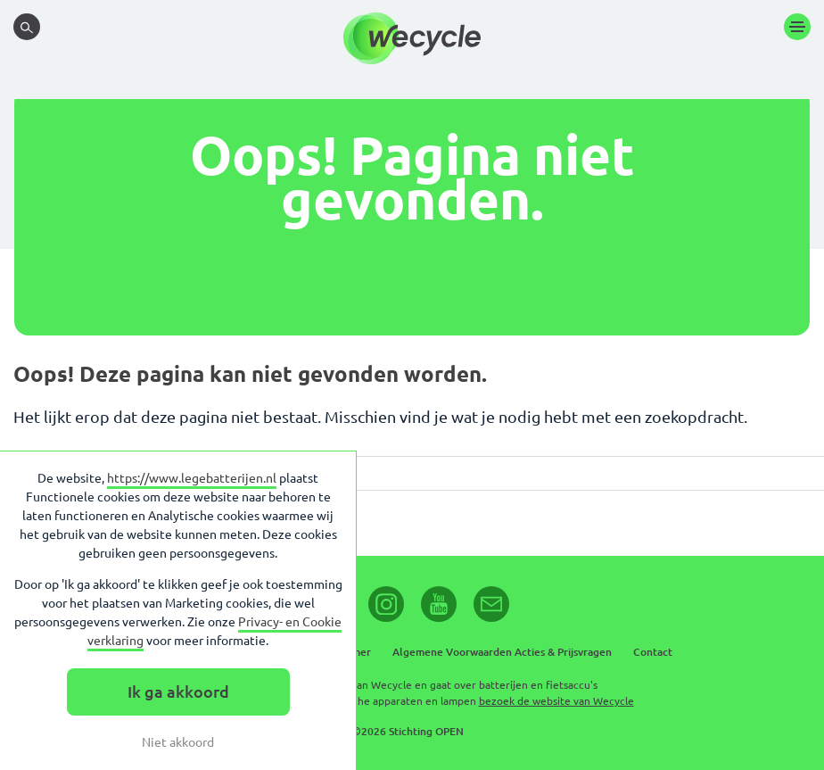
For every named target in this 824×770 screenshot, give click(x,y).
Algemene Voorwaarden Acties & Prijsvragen (502, 652)
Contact (652, 652)
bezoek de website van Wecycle (556, 701)
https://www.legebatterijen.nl (191, 478)
